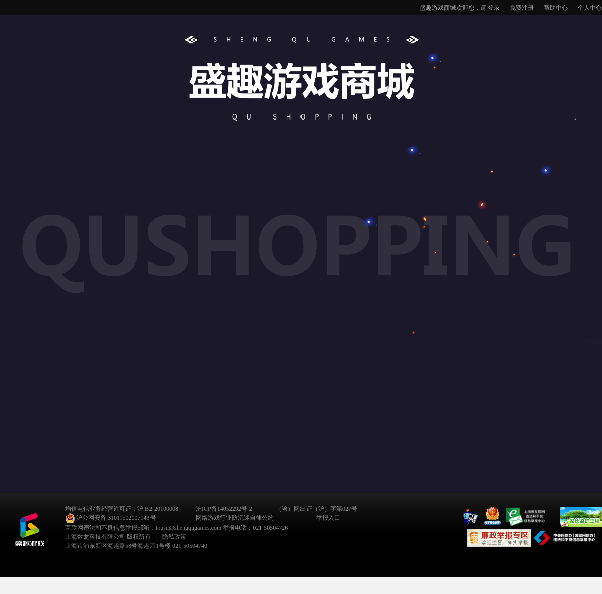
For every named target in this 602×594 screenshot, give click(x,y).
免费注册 (522, 7)
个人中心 (590, 7)
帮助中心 (556, 7)
